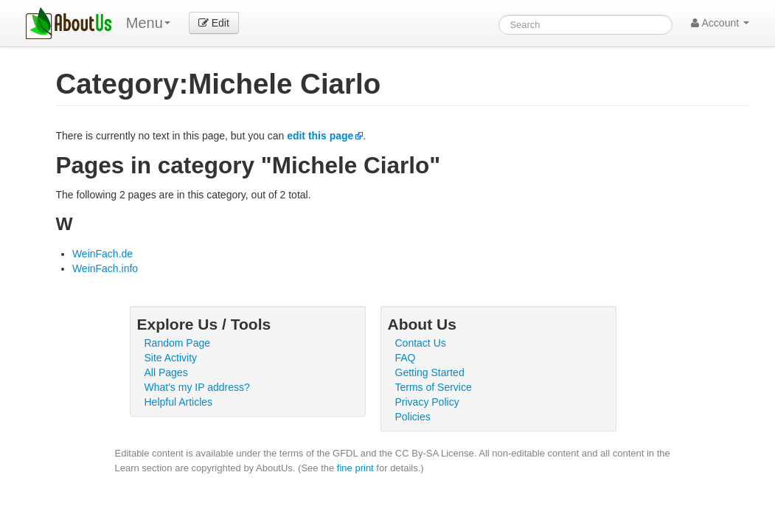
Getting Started (430, 372)
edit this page (320, 136)
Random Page (178, 343)
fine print (355, 467)
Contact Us (420, 343)
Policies (413, 417)
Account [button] (720, 23)
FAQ (405, 358)
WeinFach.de (102, 254)
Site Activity (171, 358)
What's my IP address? (197, 387)
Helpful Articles (179, 402)
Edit (213, 23)
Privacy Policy (427, 402)
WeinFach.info (105, 268)
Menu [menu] (148, 23)
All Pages (166, 372)
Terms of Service (433, 387)
